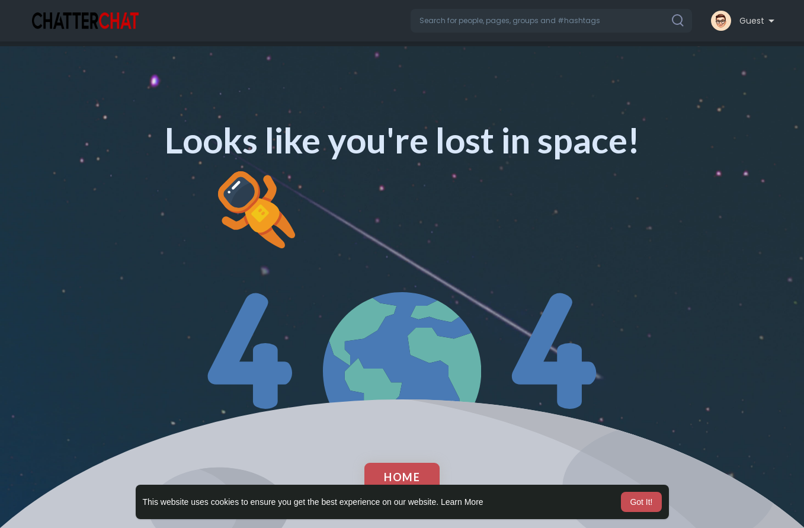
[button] (551, 21)
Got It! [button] (641, 502)
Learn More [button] (462, 502)
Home (402, 477)
